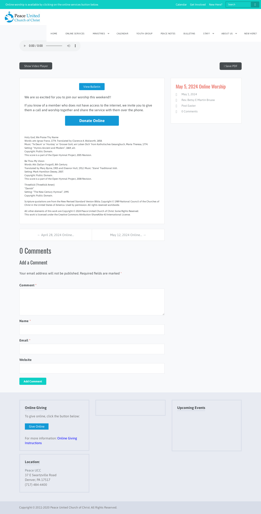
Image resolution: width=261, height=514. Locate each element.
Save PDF (230, 66)
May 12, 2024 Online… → (128, 235)
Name (25, 321)
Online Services (75, 33)
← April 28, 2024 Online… (55, 235)
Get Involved (198, 4)
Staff (206, 33)
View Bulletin (91, 86)
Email (24, 340)
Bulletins (189, 33)
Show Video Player (36, 66)
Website (25, 360)
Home (54, 33)
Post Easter (188, 105)
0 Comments (189, 111)
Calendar (181, 4)
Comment (27, 285)
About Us (227, 33)
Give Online (36, 426)
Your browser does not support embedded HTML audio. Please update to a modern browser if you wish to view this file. (50, 45)
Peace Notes (168, 33)
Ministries (99, 33)
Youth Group (144, 33)
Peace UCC (33, 470)
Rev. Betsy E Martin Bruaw (198, 100)
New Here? (215, 4)
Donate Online (92, 120)
